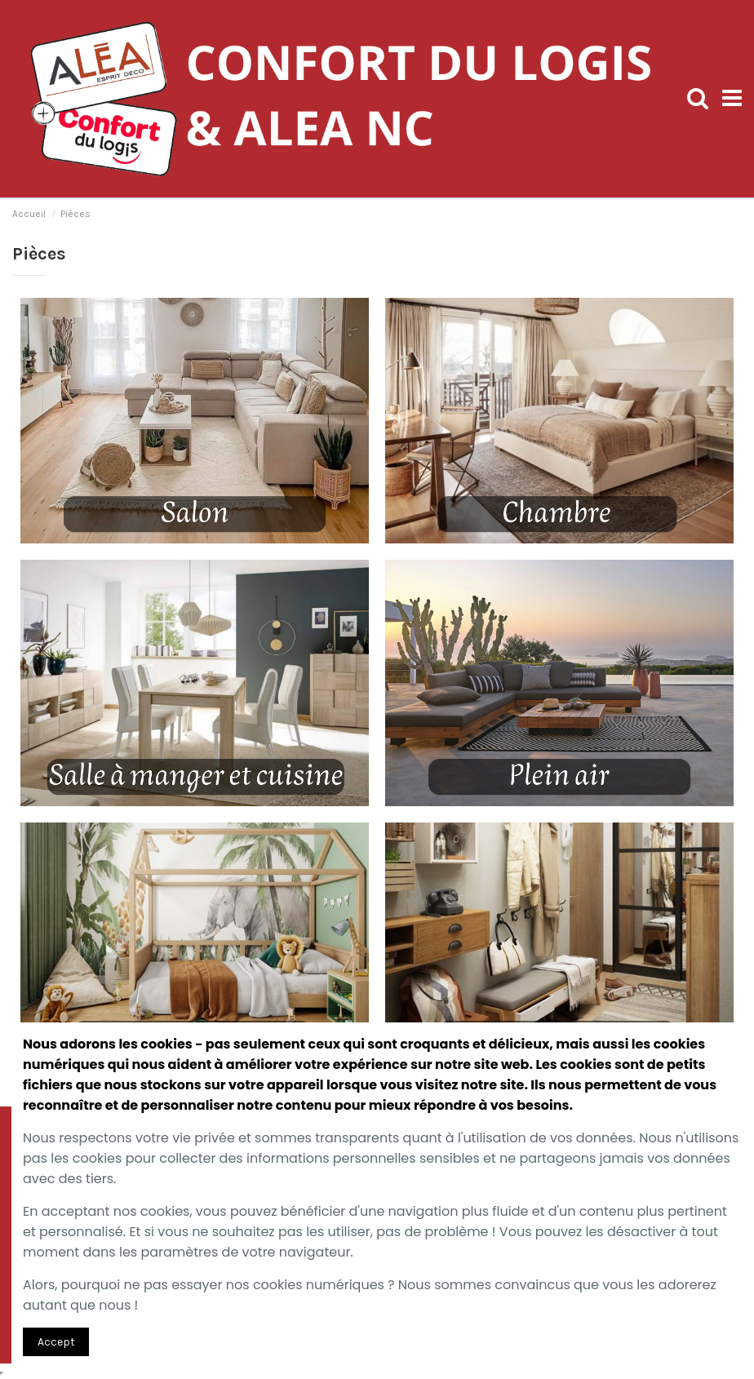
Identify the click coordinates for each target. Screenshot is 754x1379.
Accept (56, 1342)
